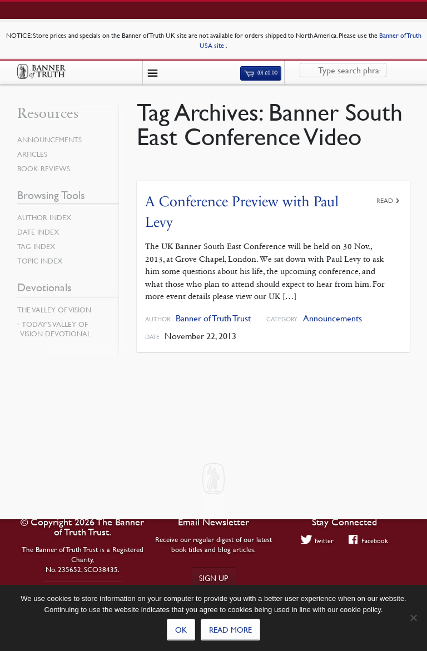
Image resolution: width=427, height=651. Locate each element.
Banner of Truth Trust (213, 318)
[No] (413, 617)
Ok (181, 629)
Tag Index (36, 246)
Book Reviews (43, 168)
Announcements (332, 318)
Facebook (368, 540)
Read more (230, 629)
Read (384, 200)
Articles (32, 154)
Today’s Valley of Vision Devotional (55, 329)
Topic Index (39, 260)
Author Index (44, 217)
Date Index (38, 231)
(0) (260, 73)
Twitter (317, 540)
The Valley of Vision (54, 309)
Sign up (213, 578)
